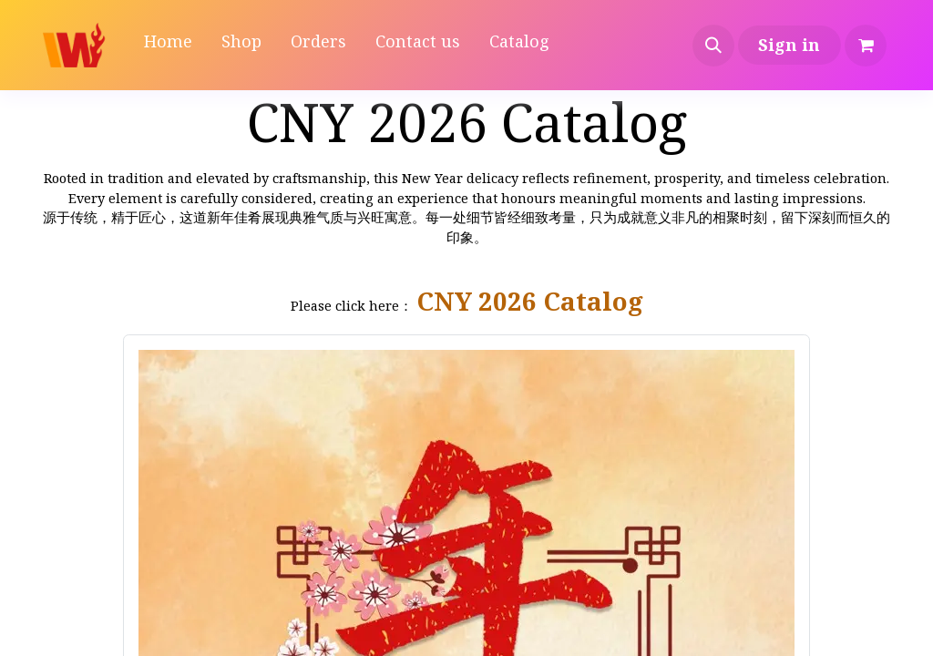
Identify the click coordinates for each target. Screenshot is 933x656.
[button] (713, 46)
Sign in (789, 45)
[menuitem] (168, 45)
